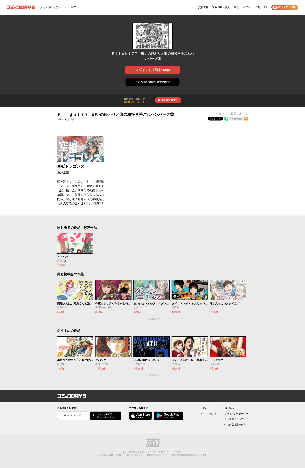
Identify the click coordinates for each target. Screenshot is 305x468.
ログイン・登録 (251, 7)
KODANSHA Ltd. (106, 455)
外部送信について (233, 419)
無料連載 (203, 7)
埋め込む (238, 118)
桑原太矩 (63, 172)
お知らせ (205, 408)
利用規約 (229, 408)
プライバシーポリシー (236, 413)
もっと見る (151, 318)
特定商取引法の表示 (234, 424)
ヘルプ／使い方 (208, 413)
